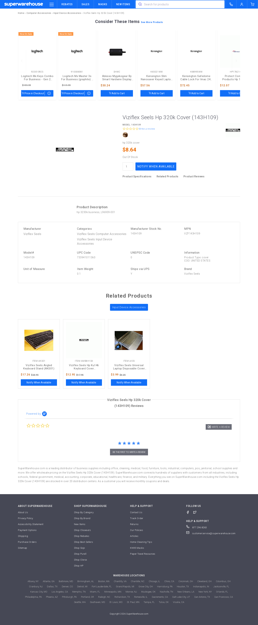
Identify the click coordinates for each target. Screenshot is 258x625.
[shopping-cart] (252, 4)
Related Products (167, 176)
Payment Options (27, 530)
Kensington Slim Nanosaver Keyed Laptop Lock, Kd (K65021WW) (156, 77)
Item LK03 (129, 361)
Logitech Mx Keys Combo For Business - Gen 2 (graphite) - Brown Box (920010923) (37, 77)
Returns (134, 524)
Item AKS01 (38, 361)
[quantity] (128, 166)
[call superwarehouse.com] (231, 4)
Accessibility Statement (31, 524)
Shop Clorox (80, 559)
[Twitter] (196, 512)
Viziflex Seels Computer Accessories (101, 234)
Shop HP (78, 565)
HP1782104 (236, 72)
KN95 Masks (137, 548)
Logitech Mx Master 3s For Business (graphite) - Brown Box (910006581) (77, 77)
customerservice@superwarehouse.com (211, 533)
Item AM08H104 (84, 361)
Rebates (67, 4)
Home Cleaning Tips (141, 542)
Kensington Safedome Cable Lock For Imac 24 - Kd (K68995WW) (196, 77)
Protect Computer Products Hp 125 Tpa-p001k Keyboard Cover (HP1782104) (236, 77)
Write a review (147, 128)
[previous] (21, 61)
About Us (23, 512)
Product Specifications (137, 176)
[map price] (49, 93)
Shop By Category (84, 512)
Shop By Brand (82, 518)
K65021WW (156, 72)
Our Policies (136, 530)
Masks (102, 4)
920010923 (37, 72)
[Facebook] (189, 512)
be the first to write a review (129, 452)
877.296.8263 (196, 527)
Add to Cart (117, 93)
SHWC (117, 72)
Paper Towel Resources (142, 553)
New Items (123, 4)
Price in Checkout (33, 93)
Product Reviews (194, 176)
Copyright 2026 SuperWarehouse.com (129, 614)
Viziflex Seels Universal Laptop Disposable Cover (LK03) (129, 367)
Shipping (23, 536)
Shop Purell (80, 553)
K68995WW (196, 72)
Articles (134, 536)
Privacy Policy (25, 518)
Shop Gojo (79, 548)
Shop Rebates (81, 536)
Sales (86, 4)
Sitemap (22, 548)
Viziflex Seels (32, 234)
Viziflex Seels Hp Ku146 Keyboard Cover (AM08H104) (84, 367)
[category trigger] (51, 4)
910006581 (77, 72)
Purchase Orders (27, 542)
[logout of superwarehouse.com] (241, 4)
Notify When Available (156, 166)
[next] (236, 61)
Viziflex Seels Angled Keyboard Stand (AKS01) (38, 367)
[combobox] (180, 4)
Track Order (136, 518)
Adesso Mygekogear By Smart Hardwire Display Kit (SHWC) (117, 77)
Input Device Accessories (129, 307)
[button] (219, 427)
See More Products (152, 22)
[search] (140, 4)
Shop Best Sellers (83, 542)
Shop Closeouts (82, 530)
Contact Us (136, 512)
